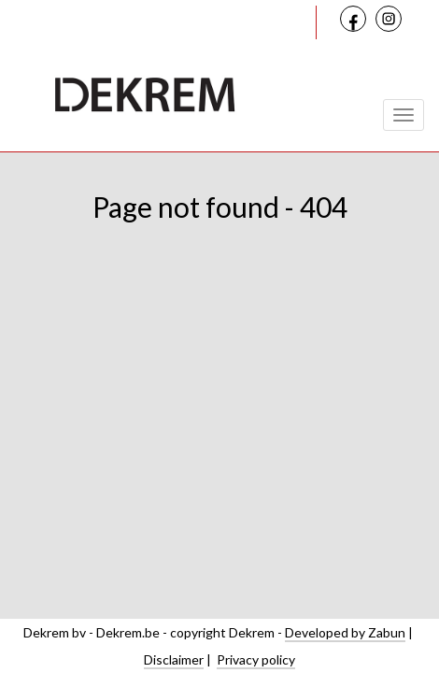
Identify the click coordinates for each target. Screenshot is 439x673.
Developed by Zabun (345, 632)
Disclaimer (174, 659)
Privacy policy (256, 659)
